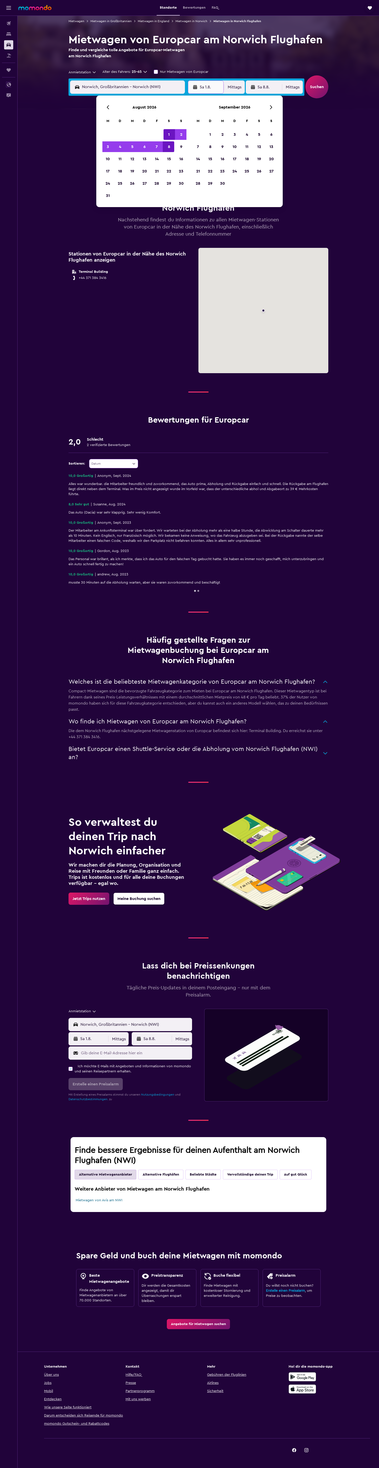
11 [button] (119, 159)
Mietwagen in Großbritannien (111, 21)
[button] (8, 8)
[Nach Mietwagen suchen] (8, 45)
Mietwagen (76, 21)
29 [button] (169, 183)
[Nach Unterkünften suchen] (8, 34)
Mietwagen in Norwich (191, 21)
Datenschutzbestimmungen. (88, 1099)
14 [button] (157, 159)
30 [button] (181, 183)
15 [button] (169, 159)
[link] (89, 899)
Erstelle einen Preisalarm (285, 1290)
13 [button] (144, 159)
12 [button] (132, 159)
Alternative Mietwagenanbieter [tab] (105, 1174)
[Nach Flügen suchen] (8, 23)
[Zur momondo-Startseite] (34, 7)
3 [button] (108, 147)
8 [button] (169, 147)
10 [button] (108, 159)
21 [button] (157, 171)
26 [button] (132, 183)
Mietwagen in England (153, 21)
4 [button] (120, 147)
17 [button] (108, 171)
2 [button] (181, 134)
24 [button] (107, 183)
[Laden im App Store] (302, 1389)
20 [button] (144, 171)
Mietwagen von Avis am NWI (99, 1200)
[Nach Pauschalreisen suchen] (8, 55)
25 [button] (120, 183)
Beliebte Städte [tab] (203, 1174)
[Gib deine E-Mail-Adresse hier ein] (135, 1053)
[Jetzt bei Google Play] (302, 1376)
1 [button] (169, 134)
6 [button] (144, 147)
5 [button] (132, 147)
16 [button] (181, 159)
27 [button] (144, 183)
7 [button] (157, 147)
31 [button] (108, 196)
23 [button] (181, 171)
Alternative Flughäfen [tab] (161, 1174)
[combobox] (83, 72)
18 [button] (120, 171)
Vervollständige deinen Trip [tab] (250, 1174)
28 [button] (156, 183)
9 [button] (181, 147)
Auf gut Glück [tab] (295, 1174)
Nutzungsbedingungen (157, 1094)
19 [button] (132, 171)
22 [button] (169, 171)
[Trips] (8, 70)
